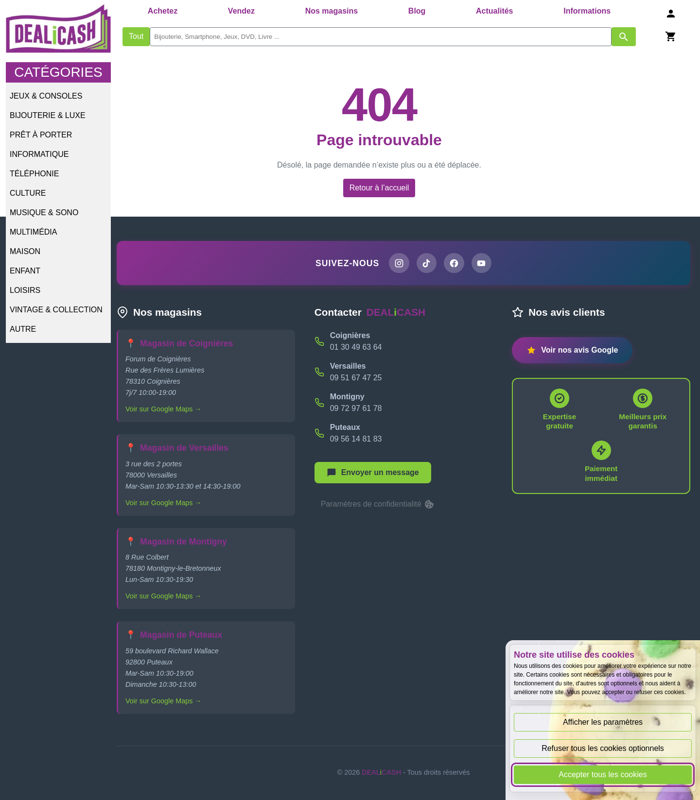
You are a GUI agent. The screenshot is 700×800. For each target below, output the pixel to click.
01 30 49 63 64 (356, 347)
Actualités (494, 11)
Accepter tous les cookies (603, 774)
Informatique (39, 154)
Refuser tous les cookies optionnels (603, 748)
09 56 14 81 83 (356, 439)
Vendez (241, 11)
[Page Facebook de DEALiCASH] (454, 263)
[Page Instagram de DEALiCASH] (398, 263)
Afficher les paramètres (603, 722)
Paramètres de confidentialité (378, 505)
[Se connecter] (671, 13)
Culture (28, 193)
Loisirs (25, 290)
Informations (587, 11)
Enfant (25, 271)
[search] (381, 36)
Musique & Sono (44, 212)
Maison (25, 251)
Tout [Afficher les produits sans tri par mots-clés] (136, 36)
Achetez (162, 11)
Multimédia (33, 232)
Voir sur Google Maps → (163, 409)
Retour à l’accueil (379, 188)
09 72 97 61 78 (356, 408)
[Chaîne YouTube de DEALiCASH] (482, 263)
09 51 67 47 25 (356, 378)
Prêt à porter (41, 135)
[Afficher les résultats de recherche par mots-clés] (624, 36)
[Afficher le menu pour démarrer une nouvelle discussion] (373, 472)
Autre (23, 329)
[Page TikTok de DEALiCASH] (426, 263)
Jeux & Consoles (46, 96)
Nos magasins (331, 11)
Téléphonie (34, 174)
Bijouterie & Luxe (48, 115)
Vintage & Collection (56, 310)
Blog (417, 11)
